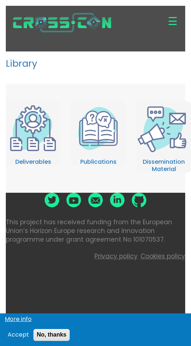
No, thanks (51, 337)
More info (18, 321)
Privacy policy (116, 256)
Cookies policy (163, 256)
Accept (18, 337)
